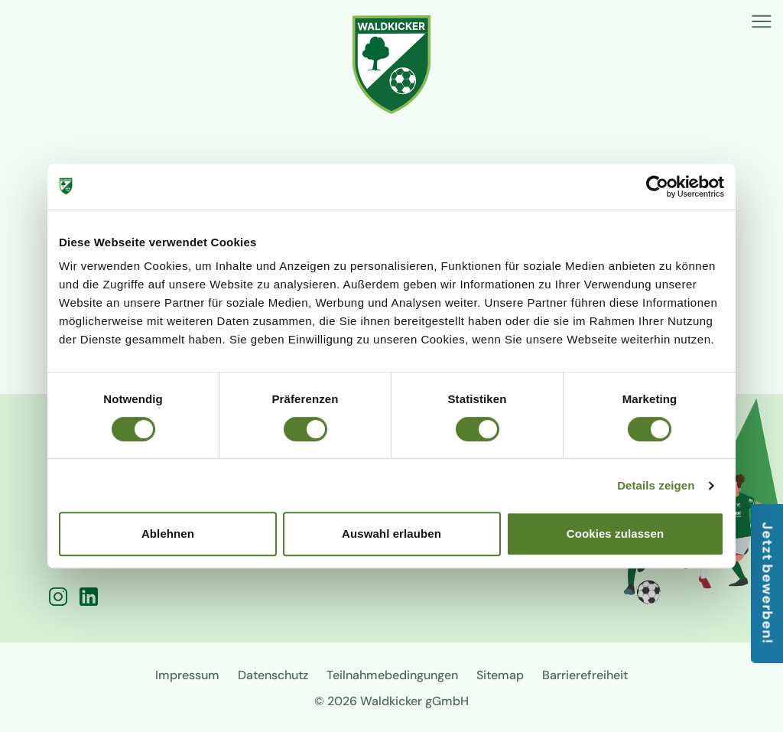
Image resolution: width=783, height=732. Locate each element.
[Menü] (761, 21)
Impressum (187, 675)
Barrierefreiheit (585, 675)
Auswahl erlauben (391, 533)
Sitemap (500, 675)
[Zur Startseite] (392, 64)
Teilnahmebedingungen (392, 675)
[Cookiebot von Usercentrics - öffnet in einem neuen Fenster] (657, 186)
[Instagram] (58, 596)
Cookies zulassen (615, 533)
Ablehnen (167, 533)
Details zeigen (655, 485)
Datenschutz (273, 675)
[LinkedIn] (89, 596)
